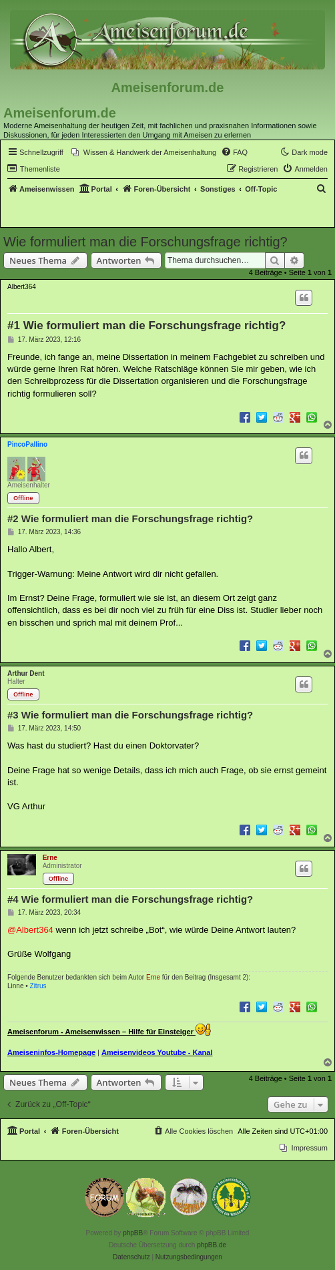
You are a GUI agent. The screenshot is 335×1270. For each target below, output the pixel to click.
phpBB (133, 1233)
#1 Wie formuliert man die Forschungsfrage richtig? (146, 325)
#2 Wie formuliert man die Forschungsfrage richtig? (130, 518)
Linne (15, 986)
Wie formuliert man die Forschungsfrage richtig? (145, 241)
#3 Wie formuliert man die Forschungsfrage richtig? (130, 714)
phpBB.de (211, 1245)
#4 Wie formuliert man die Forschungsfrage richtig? (130, 899)
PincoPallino (27, 444)
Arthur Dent (26, 673)
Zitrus (38, 986)
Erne (50, 857)
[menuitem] (143, 152)
